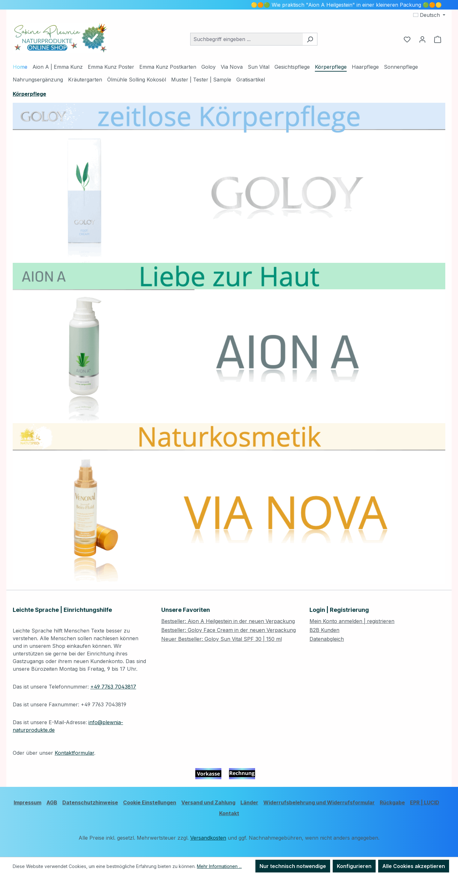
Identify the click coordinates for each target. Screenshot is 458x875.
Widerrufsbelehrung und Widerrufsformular (319, 802)
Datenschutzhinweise (90, 802)
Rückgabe (392, 802)
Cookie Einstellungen (149, 802)
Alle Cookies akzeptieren (413, 866)
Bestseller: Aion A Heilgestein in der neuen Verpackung (228, 621)
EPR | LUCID (424, 802)
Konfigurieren (354, 866)
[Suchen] (309, 39)
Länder (249, 802)
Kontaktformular (74, 753)
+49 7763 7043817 (113, 686)
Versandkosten (208, 838)
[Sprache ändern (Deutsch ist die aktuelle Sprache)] (429, 15)
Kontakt (229, 813)
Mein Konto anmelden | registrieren (351, 621)
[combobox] (246, 39)
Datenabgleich (326, 639)
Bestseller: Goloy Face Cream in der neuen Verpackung (228, 630)
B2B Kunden (324, 630)
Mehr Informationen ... (219, 866)
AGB (51, 802)
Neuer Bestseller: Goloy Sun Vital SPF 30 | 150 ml (221, 639)
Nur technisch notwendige (293, 866)
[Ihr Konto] (422, 39)
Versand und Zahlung (208, 802)
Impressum (27, 802)
